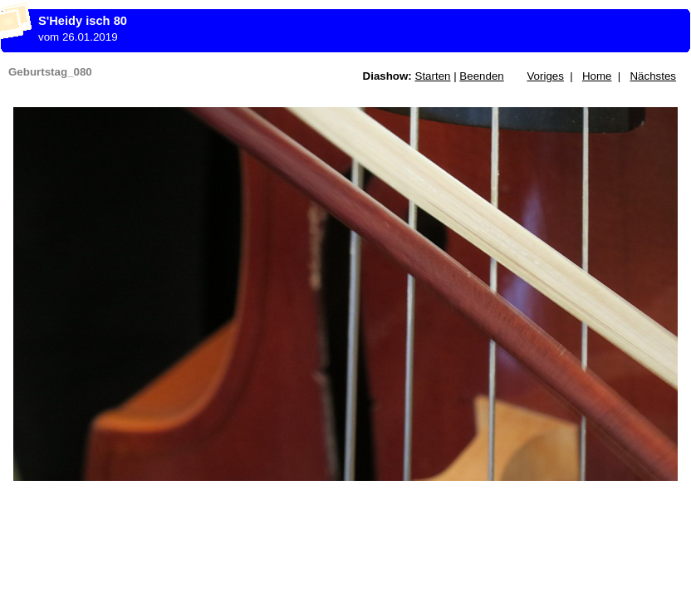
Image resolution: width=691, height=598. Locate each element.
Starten (433, 76)
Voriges (545, 76)
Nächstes (653, 76)
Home (597, 76)
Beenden (481, 76)
